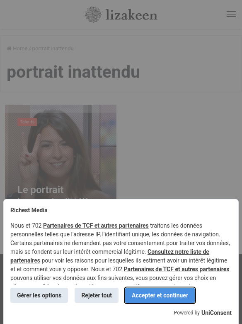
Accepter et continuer (160, 295)
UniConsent (216, 312)
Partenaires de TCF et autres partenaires (96, 225)
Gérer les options (39, 295)
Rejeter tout (96, 295)
